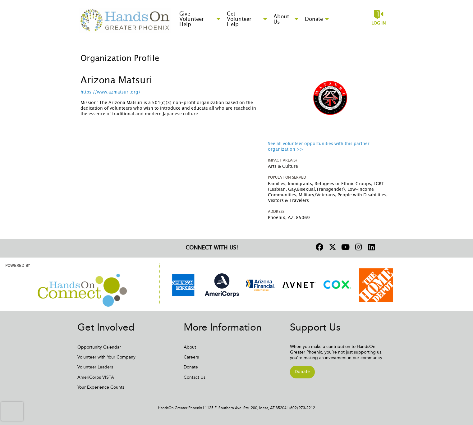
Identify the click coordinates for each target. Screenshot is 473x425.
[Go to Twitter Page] (332, 247)
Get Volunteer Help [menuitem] (239, 19)
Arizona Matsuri (116, 80)
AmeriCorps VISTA (95, 377)
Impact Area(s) (282, 160)
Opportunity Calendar (99, 347)
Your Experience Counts (100, 387)
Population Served (287, 177)
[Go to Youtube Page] (345, 247)
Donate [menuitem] (314, 19)
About (190, 347)
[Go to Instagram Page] (358, 247)
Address (276, 211)
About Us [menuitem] (281, 19)
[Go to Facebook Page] (319, 247)
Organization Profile (119, 58)
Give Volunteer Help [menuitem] (191, 19)
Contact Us (194, 377)
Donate (191, 367)
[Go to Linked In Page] (371, 247)
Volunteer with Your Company (106, 357)
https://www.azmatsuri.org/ (110, 92)
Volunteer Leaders (95, 367)
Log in (378, 23)
